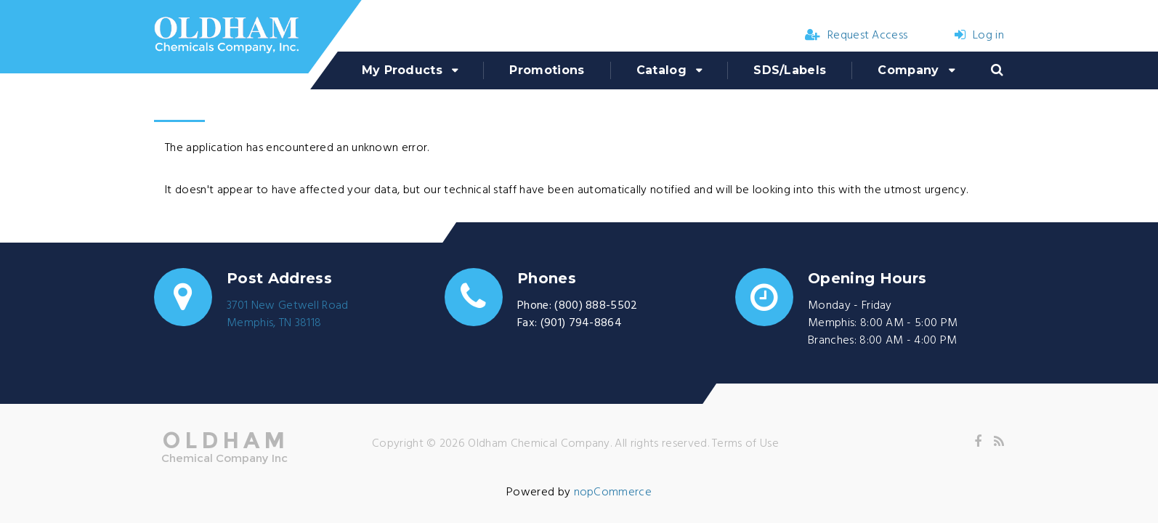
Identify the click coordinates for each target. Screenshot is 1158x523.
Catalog (661, 70)
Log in (979, 35)
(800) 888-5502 (595, 305)
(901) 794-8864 (581, 323)
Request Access (856, 35)
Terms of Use (745, 443)
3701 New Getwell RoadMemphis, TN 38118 (288, 314)
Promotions (546, 70)
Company (908, 70)
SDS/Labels (789, 70)
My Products (402, 70)
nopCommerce (613, 492)
